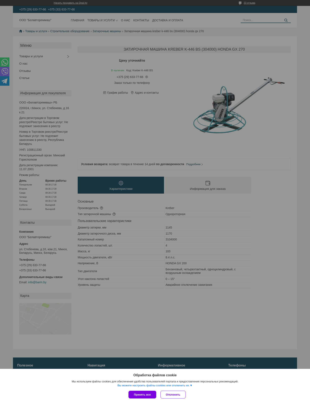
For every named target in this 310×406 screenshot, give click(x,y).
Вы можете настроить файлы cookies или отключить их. (153, 385)
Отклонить (173, 394)
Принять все (142, 394)
